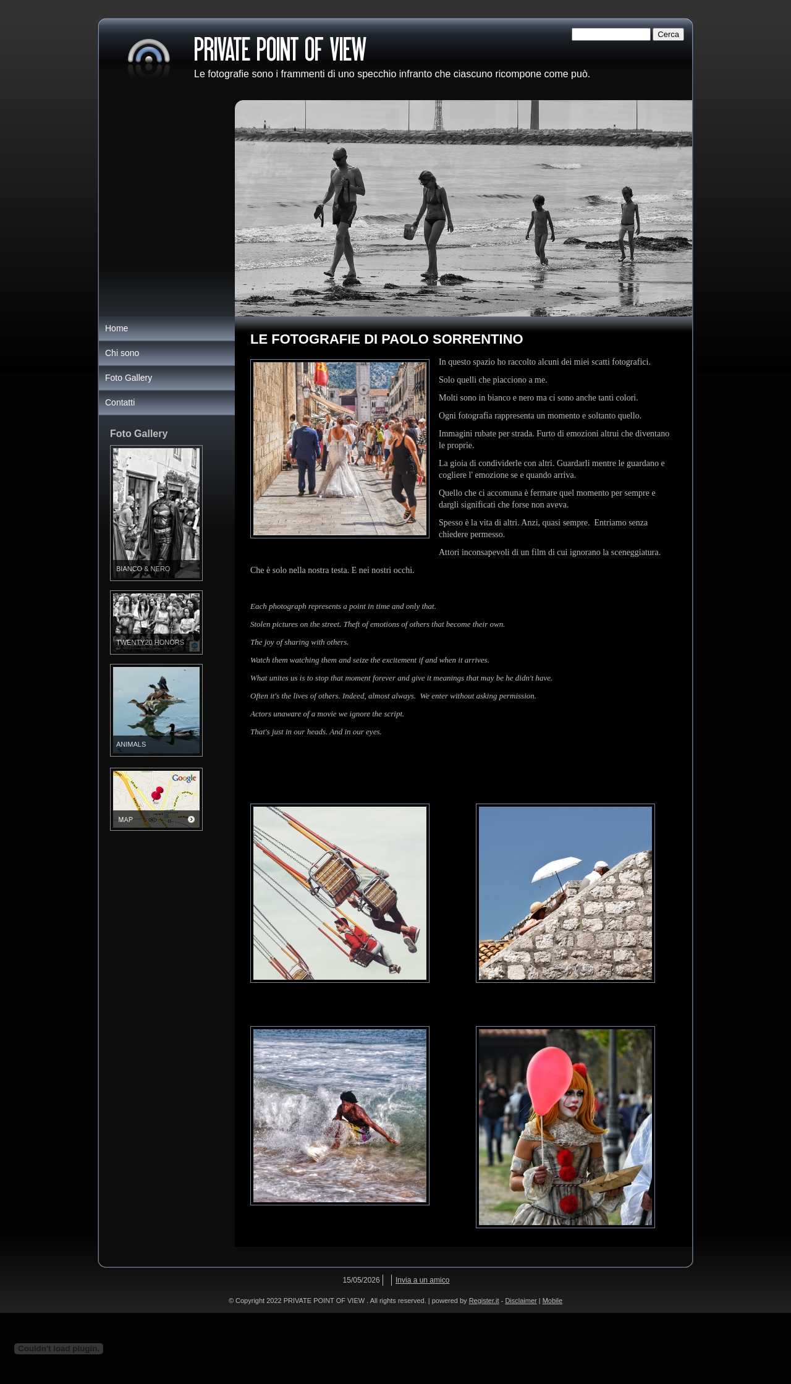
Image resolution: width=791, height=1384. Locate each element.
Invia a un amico (422, 1280)
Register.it (484, 1300)
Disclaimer (520, 1300)
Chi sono (122, 353)
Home (116, 328)
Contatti (120, 402)
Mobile (552, 1300)
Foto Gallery (128, 378)
